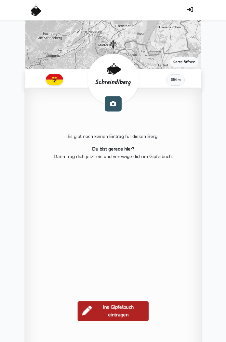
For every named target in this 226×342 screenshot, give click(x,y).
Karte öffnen (184, 62)
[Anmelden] (190, 10)
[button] (113, 45)
